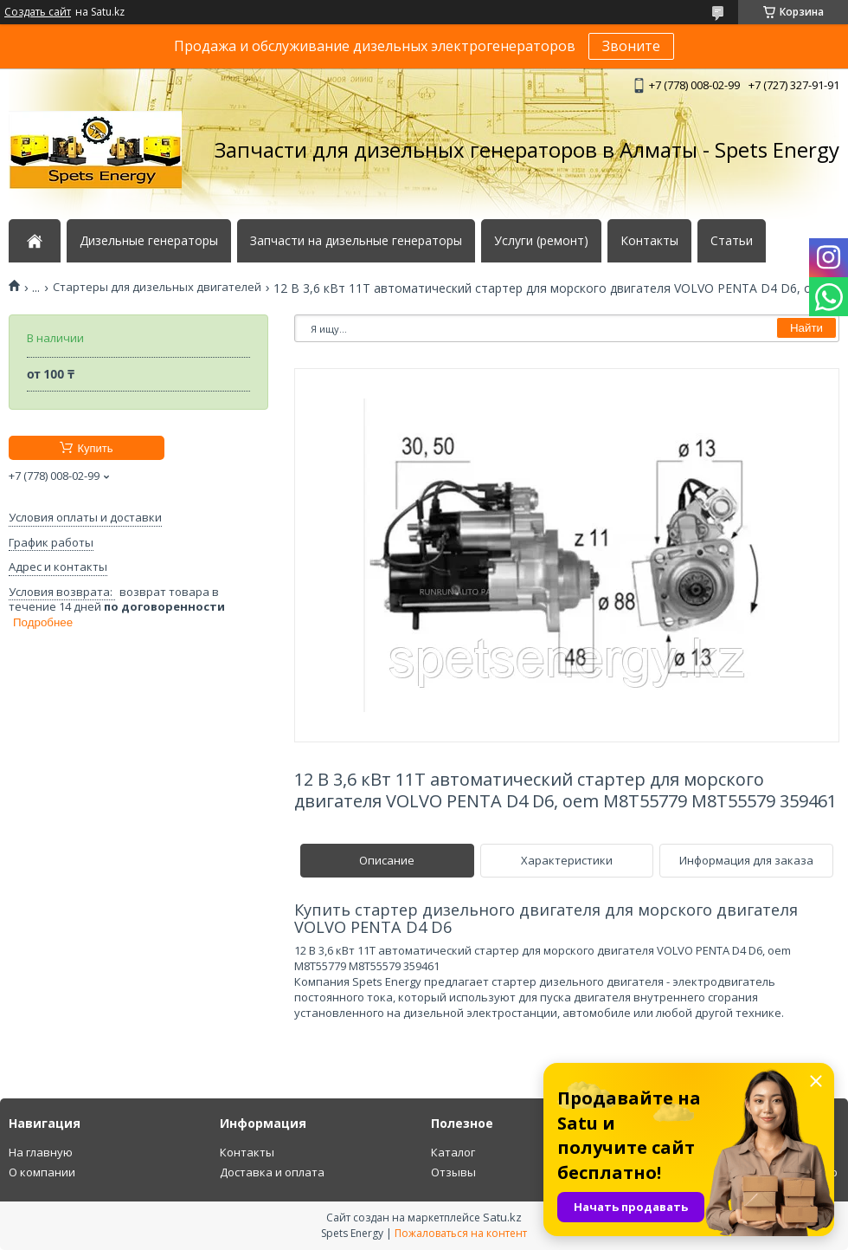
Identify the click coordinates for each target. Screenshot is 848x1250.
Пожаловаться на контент (461, 1233)
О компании (42, 1172)
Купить (94, 448)
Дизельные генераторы (149, 241)
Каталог (453, 1152)
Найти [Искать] (806, 327)
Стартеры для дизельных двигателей (157, 287)
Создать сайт (37, 12)
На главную (41, 1152)
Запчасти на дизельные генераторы (356, 241)
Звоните (631, 45)
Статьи (731, 241)
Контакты (649, 241)
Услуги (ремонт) (541, 241)
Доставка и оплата (272, 1172)
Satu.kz (502, 1217)
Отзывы (453, 1172)
